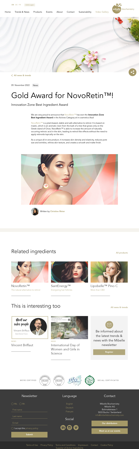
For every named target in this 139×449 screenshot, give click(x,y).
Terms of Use (32, 445)
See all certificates (108, 380)
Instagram (69, 427)
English (69, 404)
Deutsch (69, 408)
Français (69, 412)
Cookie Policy (107, 445)
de (16, 5)
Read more (29, 291)
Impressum (83, 445)
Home (8, 12)
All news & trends (22, 76)
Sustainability (85, 12)
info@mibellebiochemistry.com (109, 415)
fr (20, 5)
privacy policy (31, 428)
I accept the (26, 428)
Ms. (15, 404)
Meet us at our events (109, 431)
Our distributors (109, 423)
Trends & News (22, 12)
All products (122, 265)
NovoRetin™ (70, 115)
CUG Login (30, 5)
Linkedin (63, 427)
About (60, 12)
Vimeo (76, 427)
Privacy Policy (47, 445)
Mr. (23, 404)
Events (49, 12)
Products (37, 12)
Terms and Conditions (65, 445)
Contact (71, 12)
